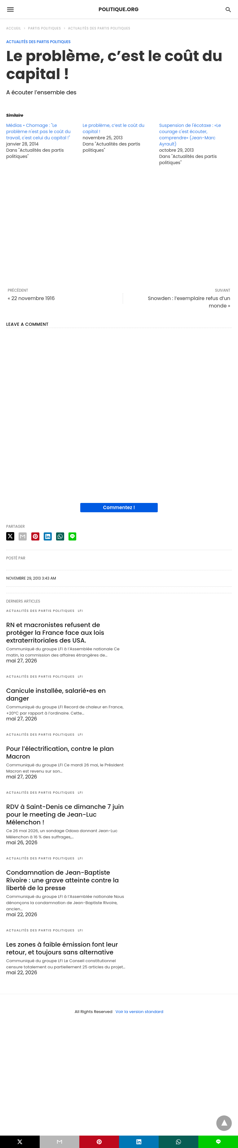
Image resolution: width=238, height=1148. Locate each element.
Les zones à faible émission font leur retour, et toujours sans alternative (62, 948)
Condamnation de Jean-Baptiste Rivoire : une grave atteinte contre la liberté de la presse (62, 880)
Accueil (13, 28)
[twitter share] (10, 536)
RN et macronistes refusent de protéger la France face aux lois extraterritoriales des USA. (55, 633)
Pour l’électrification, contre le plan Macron (60, 752)
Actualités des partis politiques (99, 28)
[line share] (72, 536)
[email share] (23, 536)
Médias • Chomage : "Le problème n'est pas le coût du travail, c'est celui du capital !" (38, 131)
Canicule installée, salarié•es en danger (56, 694)
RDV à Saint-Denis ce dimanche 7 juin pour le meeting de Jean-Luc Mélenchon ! (65, 814)
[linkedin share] (48, 536)
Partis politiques (44, 28)
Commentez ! (119, 507)
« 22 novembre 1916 (31, 298)
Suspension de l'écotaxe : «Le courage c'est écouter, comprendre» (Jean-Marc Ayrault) (190, 134)
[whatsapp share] (60, 536)
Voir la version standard (139, 1012)
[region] (119, 226)
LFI (80, 610)
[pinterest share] (35, 536)
